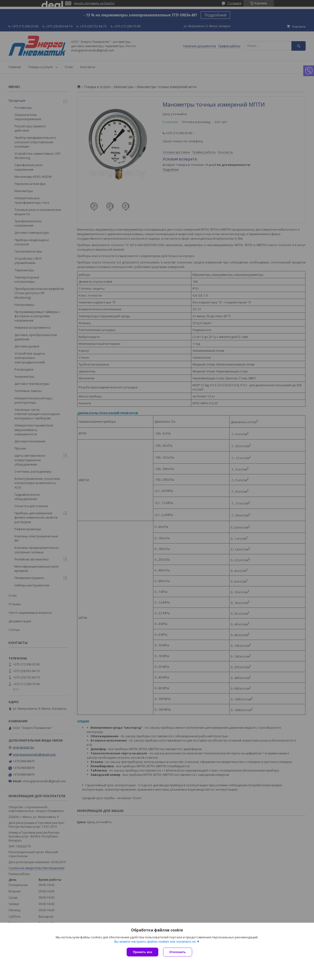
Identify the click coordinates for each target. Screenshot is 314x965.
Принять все (142, 952)
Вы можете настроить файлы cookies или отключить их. (155, 941)
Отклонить (177, 952)
